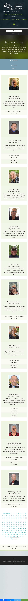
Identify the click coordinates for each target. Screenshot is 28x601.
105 (25, 532)
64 (2, 526)
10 (4, 516)
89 (9, 530)
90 (11, 530)
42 (2, 522)
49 (18, 522)
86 (2, 530)
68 (11, 526)
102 (16, 532)
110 (14, 534)
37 (16, 520)
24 (11, 518)
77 (7, 528)
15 (16, 516)
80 (14, 528)
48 (16, 522)
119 (17, 536)
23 (9, 518)
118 (14, 536)
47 (14, 522)
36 (14, 520)
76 (4, 528)
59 (16, 524)
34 (9, 520)
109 (11, 534)
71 (18, 526)
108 (8, 534)
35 (11, 520)
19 (25, 516)
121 (22, 536)
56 (9, 524)
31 (2, 520)
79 (11, 528)
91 (14, 530)
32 (4, 520)
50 (21, 522)
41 (25, 520)
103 (19, 532)
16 (18, 516)
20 (2, 518)
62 (23, 524)
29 (23, 518)
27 (18, 518)
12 (9, 516)
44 (7, 522)
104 (22, 532)
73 (23, 526)
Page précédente (6, 513)
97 (3, 532)
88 (7, 530)
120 (20, 536)
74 (25, 526)
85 (25, 528)
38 (18, 520)
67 (9, 526)
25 (14, 518)
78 (9, 528)
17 (20, 516)
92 (16, 530)
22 (7, 518)
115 (5, 536)
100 (10, 532)
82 (18, 528)
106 (2, 534)
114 (25, 534)
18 (23, 516)
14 (13, 516)
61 (21, 524)
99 (7, 532)
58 (14, 524)
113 (22, 534)
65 (4, 526)
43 (4, 522)
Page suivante (14, 538)
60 (18, 524)
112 (20, 534)
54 (4, 524)
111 (17, 534)
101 (13, 532)
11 (6, 516)
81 (16, 528)
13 (11, 516)
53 (2, 524)
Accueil (14, 63)
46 (11, 522)
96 (25, 530)
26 (16, 518)
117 (11, 536)
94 (21, 530)
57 (11, 524)
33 (7, 520)
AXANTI (17, 563)
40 (23, 520)
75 (2, 528)
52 (25, 522)
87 (4, 530)
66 (7, 526)
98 (5, 532)
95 (23, 530)
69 (14, 526)
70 (16, 526)
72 (21, 526)
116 (8, 536)
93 (18, 530)
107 (5, 534)
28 (21, 518)
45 (9, 522)
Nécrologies (14, 65)
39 (21, 520)
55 (7, 524)
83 (21, 528)
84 (23, 528)
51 (23, 522)
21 (4, 518)
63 (25, 524)
